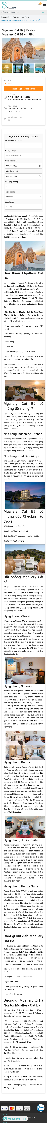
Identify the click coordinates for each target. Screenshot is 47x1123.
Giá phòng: (9, 202)
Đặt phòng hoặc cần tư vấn (23, 89)
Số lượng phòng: (11, 182)
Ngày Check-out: (11, 171)
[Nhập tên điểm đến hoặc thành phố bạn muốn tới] (20, 12)
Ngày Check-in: (11, 161)
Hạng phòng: (10, 192)
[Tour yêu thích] (39, 5)
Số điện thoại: (10, 151)
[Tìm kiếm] (43, 12)
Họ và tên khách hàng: (14, 140)
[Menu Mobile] (44, 5)
